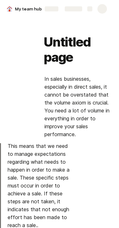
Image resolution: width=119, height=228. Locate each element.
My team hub (28, 8)
